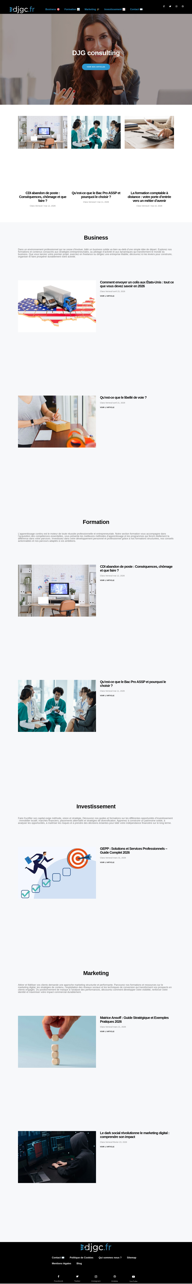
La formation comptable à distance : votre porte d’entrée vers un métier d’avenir (149, 197)
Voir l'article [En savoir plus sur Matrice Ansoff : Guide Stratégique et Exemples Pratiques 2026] (107, 1032)
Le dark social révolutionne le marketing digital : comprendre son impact (134, 1135)
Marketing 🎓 (92, 9)
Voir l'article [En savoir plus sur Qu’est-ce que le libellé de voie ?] (107, 408)
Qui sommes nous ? (110, 1258)
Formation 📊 (72, 9)
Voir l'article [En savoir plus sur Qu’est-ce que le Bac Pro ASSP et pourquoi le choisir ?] (107, 696)
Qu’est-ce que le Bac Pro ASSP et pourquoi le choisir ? (96, 195)
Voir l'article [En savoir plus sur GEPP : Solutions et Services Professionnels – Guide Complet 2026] (107, 863)
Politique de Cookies (81, 1258)
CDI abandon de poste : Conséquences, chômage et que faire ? (42, 197)
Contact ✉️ (136, 9)
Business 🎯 (52, 9)
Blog (79, 1264)
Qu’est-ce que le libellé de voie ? (123, 398)
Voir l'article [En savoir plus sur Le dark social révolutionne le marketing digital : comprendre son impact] (107, 1147)
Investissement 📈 (114, 9)
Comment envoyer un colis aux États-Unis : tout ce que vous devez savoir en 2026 (137, 284)
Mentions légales (61, 1264)
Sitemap (131, 1258)
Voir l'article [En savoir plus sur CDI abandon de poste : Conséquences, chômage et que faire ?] (107, 581)
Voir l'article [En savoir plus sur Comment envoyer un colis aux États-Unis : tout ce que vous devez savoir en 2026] (107, 296)
